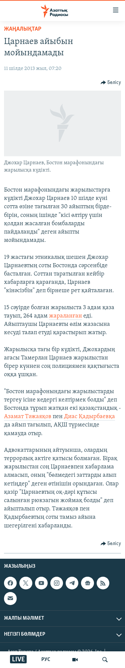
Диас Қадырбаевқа (89, 416)
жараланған (65, 316)
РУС (45, 659)
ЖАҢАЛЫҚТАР (22, 29)
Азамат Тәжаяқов (27, 416)
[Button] (111, 82)
